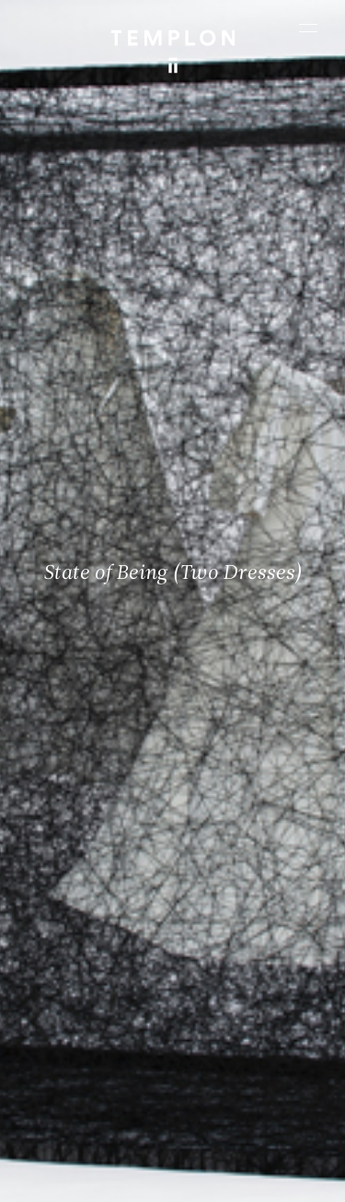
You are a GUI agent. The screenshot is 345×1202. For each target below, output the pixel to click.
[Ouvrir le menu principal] (308, 27)
